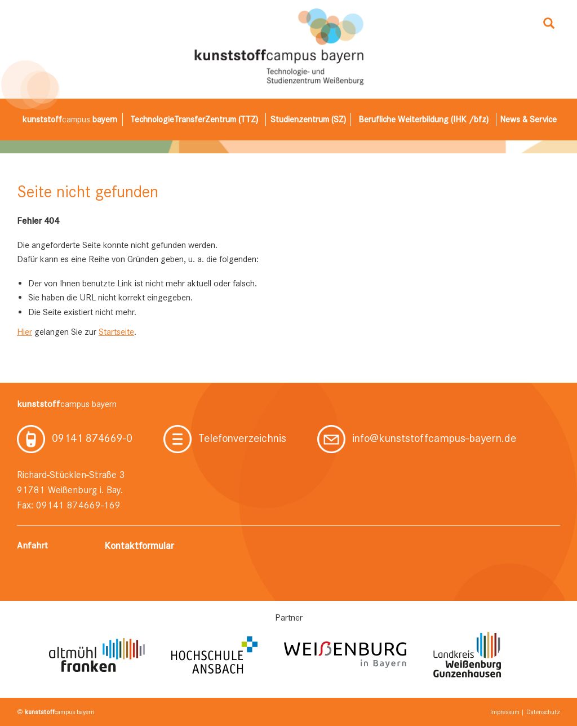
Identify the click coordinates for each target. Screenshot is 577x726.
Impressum (505, 712)
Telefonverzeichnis (224, 438)
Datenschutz (543, 712)
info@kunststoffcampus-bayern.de (416, 438)
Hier (24, 331)
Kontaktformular (139, 545)
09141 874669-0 (74, 438)
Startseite (116, 331)
